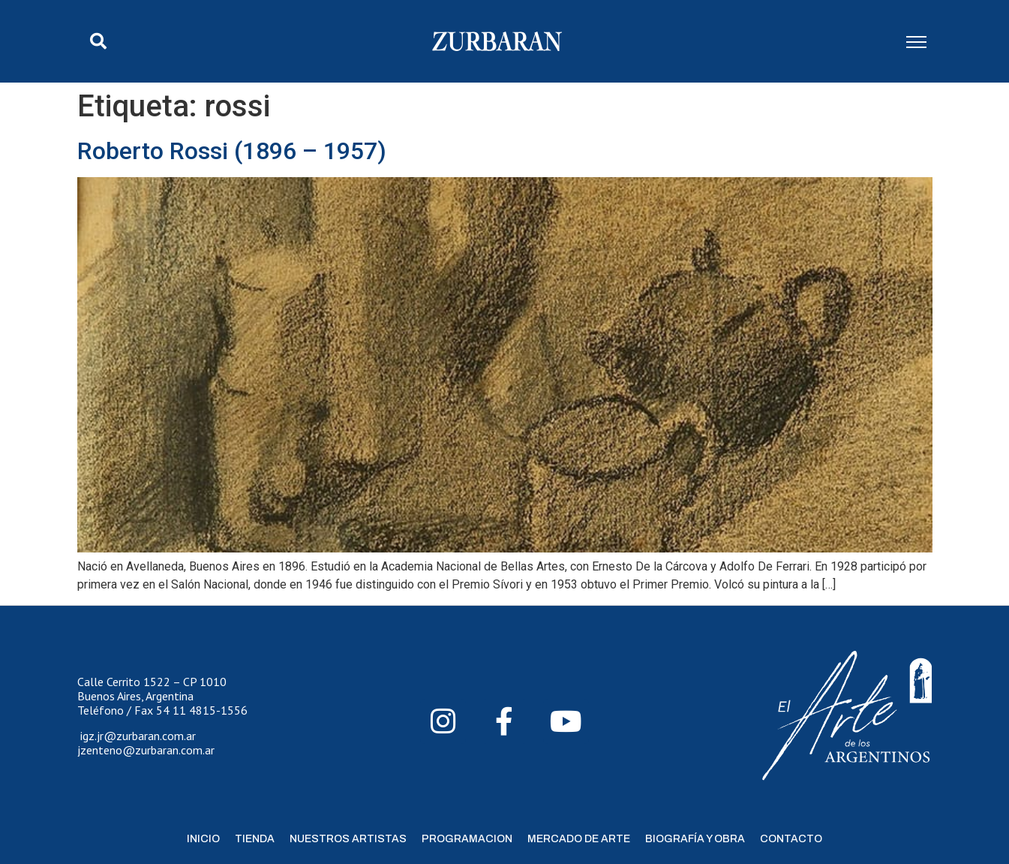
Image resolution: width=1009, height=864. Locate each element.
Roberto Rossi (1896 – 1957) (231, 151)
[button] (98, 41)
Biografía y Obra (695, 838)
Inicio (203, 838)
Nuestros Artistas (348, 838)
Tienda (255, 838)
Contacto (791, 838)
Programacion (467, 838)
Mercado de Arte (578, 838)
